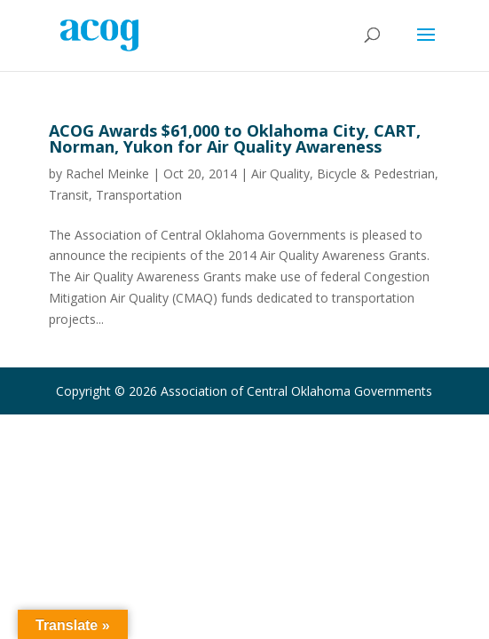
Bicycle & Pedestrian (376, 173)
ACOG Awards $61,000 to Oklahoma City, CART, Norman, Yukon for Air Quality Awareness (235, 138)
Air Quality (280, 173)
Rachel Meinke (107, 173)
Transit (69, 194)
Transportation (139, 194)
